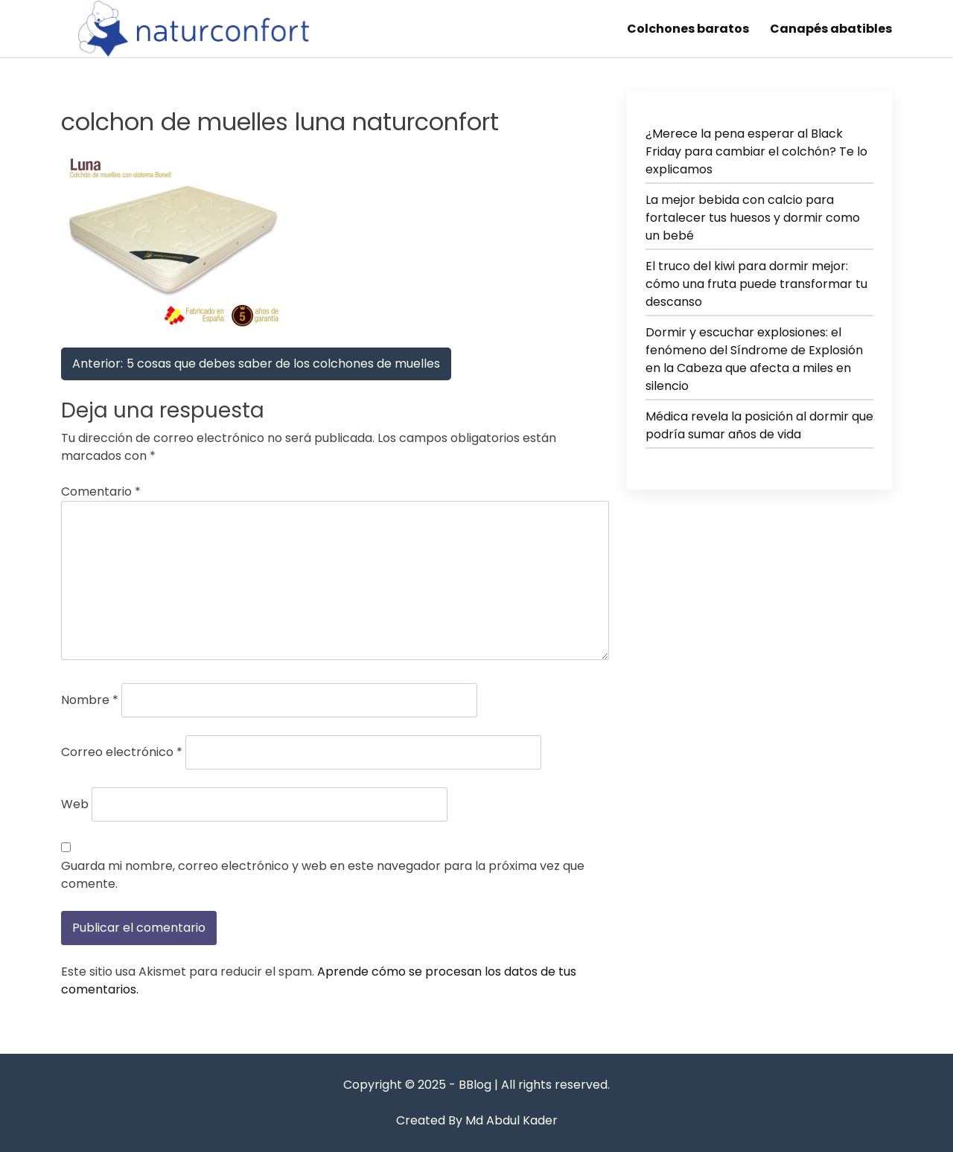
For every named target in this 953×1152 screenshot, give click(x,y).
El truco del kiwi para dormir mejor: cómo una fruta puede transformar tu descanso (756, 283)
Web (75, 804)
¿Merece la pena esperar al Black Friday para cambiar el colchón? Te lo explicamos (756, 151)
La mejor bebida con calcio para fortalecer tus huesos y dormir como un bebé (753, 217)
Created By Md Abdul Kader (477, 1120)
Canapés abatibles (831, 28)
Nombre (89, 699)
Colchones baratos (688, 28)
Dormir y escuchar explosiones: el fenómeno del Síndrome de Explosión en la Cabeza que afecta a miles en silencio (754, 359)
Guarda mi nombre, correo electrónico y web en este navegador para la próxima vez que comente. (322, 874)
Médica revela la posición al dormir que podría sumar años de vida (759, 425)
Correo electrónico (121, 752)
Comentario (101, 491)
